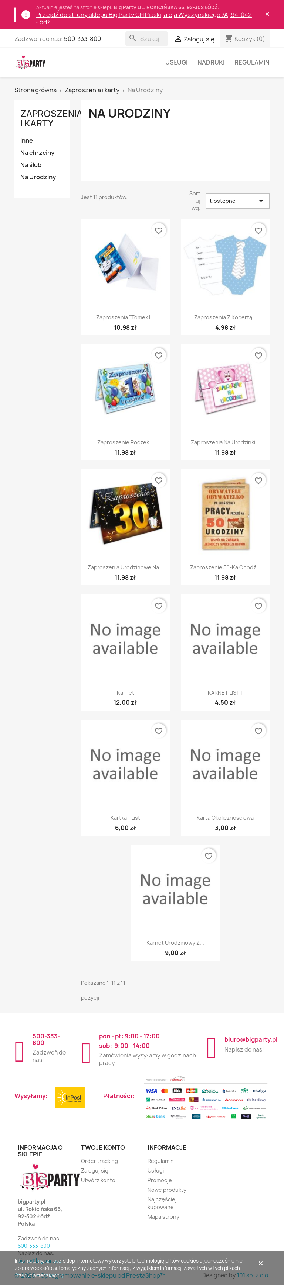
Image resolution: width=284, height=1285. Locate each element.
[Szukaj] (146, 38)
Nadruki (210, 62)
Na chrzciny (37, 153)
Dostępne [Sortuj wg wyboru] (238, 201)
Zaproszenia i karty (51, 118)
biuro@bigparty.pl (250, 1039)
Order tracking (99, 1160)
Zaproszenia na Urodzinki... (225, 442)
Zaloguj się (94, 1170)
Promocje (160, 1180)
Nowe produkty (167, 1189)
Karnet (125, 692)
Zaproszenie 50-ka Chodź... (225, 567)
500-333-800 (82, 39)
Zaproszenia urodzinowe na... (125, 567)
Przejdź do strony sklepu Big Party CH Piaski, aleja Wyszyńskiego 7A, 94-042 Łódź (144, 18)
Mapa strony (163, 1216)
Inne (26, 140)
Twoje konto (103, 1147)
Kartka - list (125, 817)
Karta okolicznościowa (225, 817)
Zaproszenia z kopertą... (225, 317)
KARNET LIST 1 (225, 692)
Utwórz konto (98, 1180)
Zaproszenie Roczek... (125, 442)
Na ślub (30, 165)
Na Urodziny (38, 177)
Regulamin (252, 62)
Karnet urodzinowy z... (175, 942)
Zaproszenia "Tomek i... (125, 317)
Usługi (176, 62)
